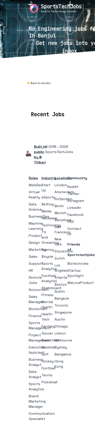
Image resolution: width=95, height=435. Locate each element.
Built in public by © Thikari (40, 154)
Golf (45, 354)
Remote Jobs (46, 95)
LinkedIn (74, 207)
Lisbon (60, 333)
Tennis (47, 375)
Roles (33, 178)
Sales (33, 256)
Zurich (60, 258)
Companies (55, 101)
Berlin (59, 206)
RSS (70, 221)
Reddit (72, 186)
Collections (81, 101)
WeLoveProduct (80, 282)
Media (46, 211)
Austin (60, 319)
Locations (31, 101)
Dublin (60, 291)
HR (31, 270)
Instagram (75, 200)
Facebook (75, 214)
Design (34, 242)
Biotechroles (77, 263)
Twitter (73, 193)
